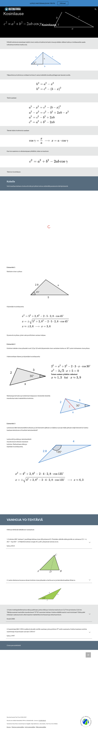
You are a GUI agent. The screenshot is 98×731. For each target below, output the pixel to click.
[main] (49, 25)
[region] (49, 3)
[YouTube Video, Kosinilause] (49, 500)
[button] (95, 9)
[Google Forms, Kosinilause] (49, 681)
